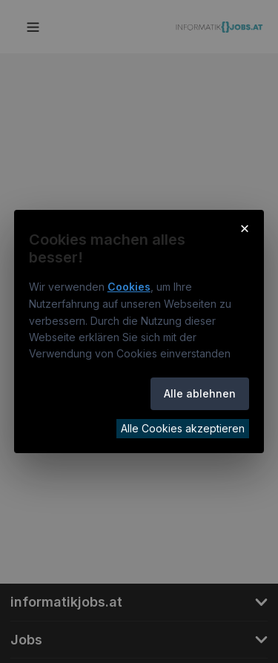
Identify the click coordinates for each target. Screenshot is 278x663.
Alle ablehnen (200, 393)
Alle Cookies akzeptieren (183, 428)
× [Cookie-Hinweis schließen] (245, 228)
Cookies (128, 286)
